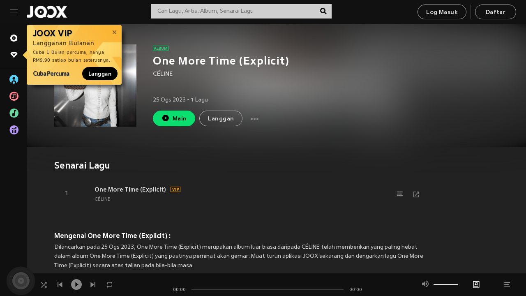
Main (174, 118)
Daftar (495, 12)
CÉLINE (163, 74)
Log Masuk (442, 12)
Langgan (99, 73)
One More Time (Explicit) (130, 189)
